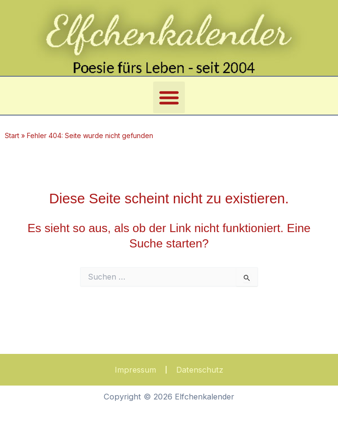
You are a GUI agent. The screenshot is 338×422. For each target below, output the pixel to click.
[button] (169, 97)
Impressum (135, 370)
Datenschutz (199, 370)
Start (12, 135)
